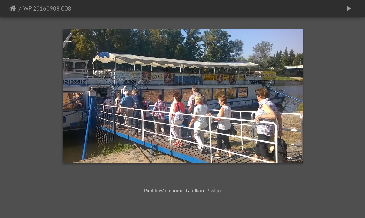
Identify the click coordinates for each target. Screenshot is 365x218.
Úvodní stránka (12, 8)
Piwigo (214, 190)
